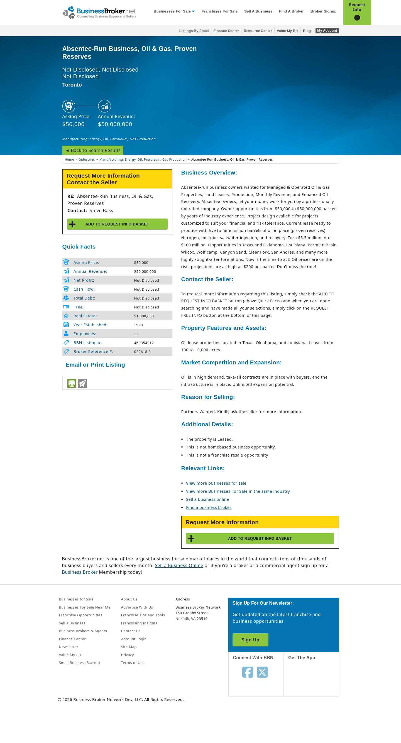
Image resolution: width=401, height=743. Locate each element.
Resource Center (258, 31)
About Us (129, 599)
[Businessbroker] (99, 12)
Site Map (129, 646)
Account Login (134, 638)
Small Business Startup (79, 662)
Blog (307, 31)
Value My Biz (287, 31)
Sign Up (250, 640)
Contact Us (131, 630)
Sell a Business (258, 11)
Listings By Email (194, 31)
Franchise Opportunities (80, 614)
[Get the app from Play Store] (316, 721)
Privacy (127, 654)
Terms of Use (133, 662)
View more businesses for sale (216, 483)
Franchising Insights (139, 623)
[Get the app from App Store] (316, 683)
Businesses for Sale (172, 11)
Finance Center (226, 31)
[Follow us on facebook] (247, 671)
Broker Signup (323, 11)
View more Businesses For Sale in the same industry (238, 491)
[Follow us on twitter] (262, 671)
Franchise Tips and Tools (143, 614)
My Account (327, 31)
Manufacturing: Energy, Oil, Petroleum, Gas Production (109, 138)
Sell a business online (207, 499)
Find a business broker (208, 507)
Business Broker (80, 572)
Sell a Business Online (179, 565)
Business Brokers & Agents (83, 630)
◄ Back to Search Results (93, 150)
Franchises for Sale (220, 11)
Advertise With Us (137, 607)
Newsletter (69, 646)
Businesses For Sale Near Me (85, 607)
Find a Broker (291, 11)
